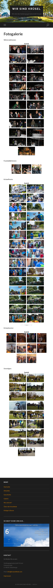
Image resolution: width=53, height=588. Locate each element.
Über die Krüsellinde (10, 506)
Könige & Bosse (9, 510)
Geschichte (7, 495)
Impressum (7, 576)
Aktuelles (7, 491)
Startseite (7, 487)
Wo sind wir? (8, 502)
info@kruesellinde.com (14, 572)
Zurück (26, 44)
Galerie (6, 498)
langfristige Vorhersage (26, 545)
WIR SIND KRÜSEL (26, 8)
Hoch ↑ (35, 584)
